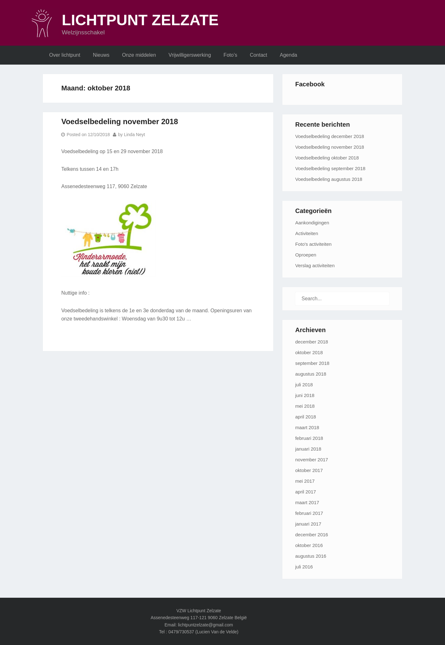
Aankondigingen (312, 222)
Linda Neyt (134, 134)
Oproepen (305, 254)
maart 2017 (307, 502)
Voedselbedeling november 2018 (119, 121)
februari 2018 (309, 438)
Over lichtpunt (64, 55)
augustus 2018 (310, 374)
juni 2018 (305, 395)
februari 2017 (309, 513)
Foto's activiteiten (313, 244)
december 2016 (311, 534)
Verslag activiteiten (315, 265)
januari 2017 (308, 524)
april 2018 (305, 416)
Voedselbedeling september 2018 (330, 168)
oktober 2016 (309, 545)
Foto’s (230, 55)
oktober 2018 (309, 352)
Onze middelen (139, 55)
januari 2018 (308, 449)
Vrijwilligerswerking (190, 55)
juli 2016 (304, 566)
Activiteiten (306, 233)
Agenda (288, 55)
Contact (258, 55)
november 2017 (311, 459)
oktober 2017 (309, 470)
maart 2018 (307, 427)
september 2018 (312, 363)
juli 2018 (304, 384)
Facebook (310, 84)
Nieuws (101, 55)
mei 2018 (305, 406)
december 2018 (311, 341)
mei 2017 (305, 481)
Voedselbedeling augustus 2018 (328, 179)
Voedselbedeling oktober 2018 (327, 157)
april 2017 (305, 491)
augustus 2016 (310, 556)
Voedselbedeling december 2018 (329, 136)
